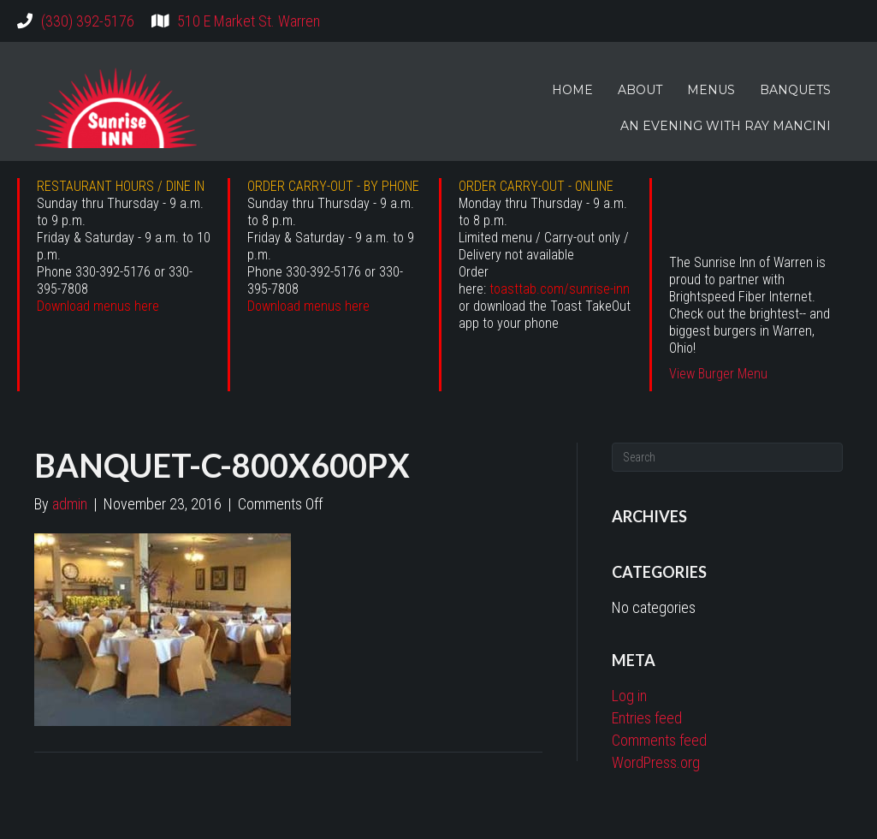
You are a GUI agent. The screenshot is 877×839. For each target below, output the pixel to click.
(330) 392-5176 (87, 21)
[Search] (727, 457)
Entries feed (647, 718)
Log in (629, 696)
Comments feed (659, 740)
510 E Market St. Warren (248, 21)
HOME (572, 90)
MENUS (711, 90)
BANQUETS (795, 90)
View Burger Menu (718, 374)
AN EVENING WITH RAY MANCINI (725, 126)
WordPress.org (656, 762)
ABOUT (640, 90)
